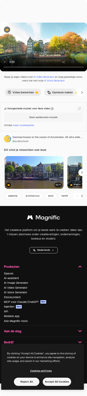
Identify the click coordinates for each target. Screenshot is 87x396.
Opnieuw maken (62, 93)
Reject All (26, 381)
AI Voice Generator (54, 80)
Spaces (8, 273)
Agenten (13, 306)
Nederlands (43, 250)
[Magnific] (43, 218)
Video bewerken (23, 93)
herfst (65, 195)
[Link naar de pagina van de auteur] (7, 138)
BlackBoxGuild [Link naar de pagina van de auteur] (20, 141)
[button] (44, 250)
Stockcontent (12, 297)
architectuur (33, 195)
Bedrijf (43, 342)
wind (50, 195)
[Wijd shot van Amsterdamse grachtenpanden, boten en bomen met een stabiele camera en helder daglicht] (34, 172)
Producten (43, 266)
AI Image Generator (16, 283)
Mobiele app (11, 316)
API (6, 311)
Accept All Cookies (57, 381)
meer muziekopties (23, 125)
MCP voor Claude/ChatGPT (25, 302)
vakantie (12, 195)
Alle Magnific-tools (16, 321)
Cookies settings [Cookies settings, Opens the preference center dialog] (41, 370)
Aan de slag (43, 331)
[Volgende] (81, 92)
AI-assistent (11, 278)
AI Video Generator (44, 77)
